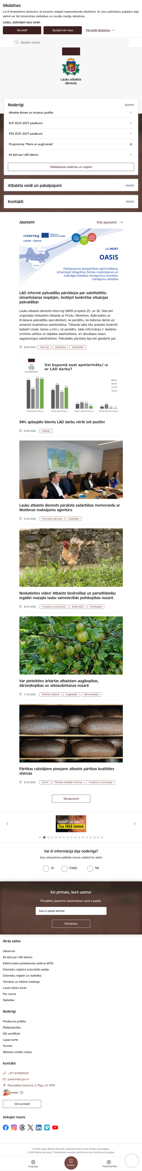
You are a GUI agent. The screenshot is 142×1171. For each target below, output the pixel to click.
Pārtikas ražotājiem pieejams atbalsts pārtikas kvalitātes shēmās (66, 771)
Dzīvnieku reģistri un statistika (22, 975)
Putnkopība (96, 606)
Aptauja (46, 430)
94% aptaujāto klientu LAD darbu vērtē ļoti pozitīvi (62, 422)
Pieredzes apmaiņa (52, 518)
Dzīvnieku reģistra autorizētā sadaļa (26, 969)
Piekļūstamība (12, 1027)
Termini (7, 1046)
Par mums (9, 994)
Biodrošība (77, 606)
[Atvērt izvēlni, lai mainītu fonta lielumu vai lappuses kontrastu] (109, 1164)
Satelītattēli (78, 347)
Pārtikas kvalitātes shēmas (68, 782)
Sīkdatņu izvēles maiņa (17, 1052)
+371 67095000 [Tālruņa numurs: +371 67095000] (18, 1073)
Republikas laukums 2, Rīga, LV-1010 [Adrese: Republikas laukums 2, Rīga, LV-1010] (31, 1085)
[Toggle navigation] (71, 1163)
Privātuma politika (14, 1021)
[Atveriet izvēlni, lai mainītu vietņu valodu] (33, 1164)
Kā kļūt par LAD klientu (17, 957)
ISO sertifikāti (11, 1033)
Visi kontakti (22, 1104)
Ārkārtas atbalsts (50, 694)
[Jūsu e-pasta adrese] (71, 911)
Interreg (44, 347)
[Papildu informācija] (21, 1092)
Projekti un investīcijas (54, 606)
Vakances (9, 951)
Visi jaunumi (71, 798)
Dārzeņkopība (91, 694)
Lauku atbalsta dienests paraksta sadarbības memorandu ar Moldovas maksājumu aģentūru (69, 507)
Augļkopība (71, 694)
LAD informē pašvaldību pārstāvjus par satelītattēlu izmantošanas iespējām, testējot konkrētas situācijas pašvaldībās (63, 297)
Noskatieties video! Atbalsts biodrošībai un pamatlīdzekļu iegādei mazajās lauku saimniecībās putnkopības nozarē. (67, 595)
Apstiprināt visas (62, 30)
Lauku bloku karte (14, 988)
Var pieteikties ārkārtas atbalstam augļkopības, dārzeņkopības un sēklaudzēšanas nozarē (59, 683)
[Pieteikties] (71, 924)
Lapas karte (10, 1040)
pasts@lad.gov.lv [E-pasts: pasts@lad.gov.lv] (18, 1079)
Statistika (8, 1000)
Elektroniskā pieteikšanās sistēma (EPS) (28, 963)
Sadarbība (60, 347)
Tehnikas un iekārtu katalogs (21, 981)
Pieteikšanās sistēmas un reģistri (71, 167)
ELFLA (45, 782)
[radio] (48, 868)
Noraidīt (22, 30)
